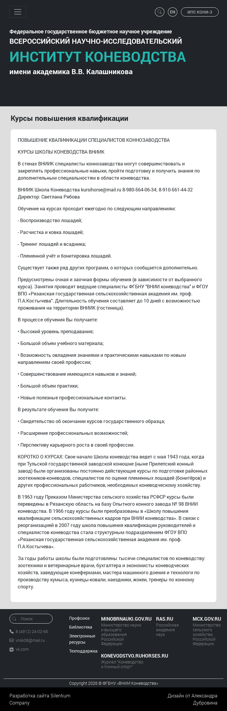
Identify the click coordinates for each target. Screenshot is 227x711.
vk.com (22, 649)
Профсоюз (79, 618)
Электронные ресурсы (82, 639)
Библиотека (80, 627)
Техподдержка (83, 651)
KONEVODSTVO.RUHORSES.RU (122, 656)
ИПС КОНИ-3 (199, 12)
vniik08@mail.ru (30, 640)
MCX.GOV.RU (205, 619)
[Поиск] (33, 618)
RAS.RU (164, 619)
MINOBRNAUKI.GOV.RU (122, 619)
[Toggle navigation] (17, 12)
